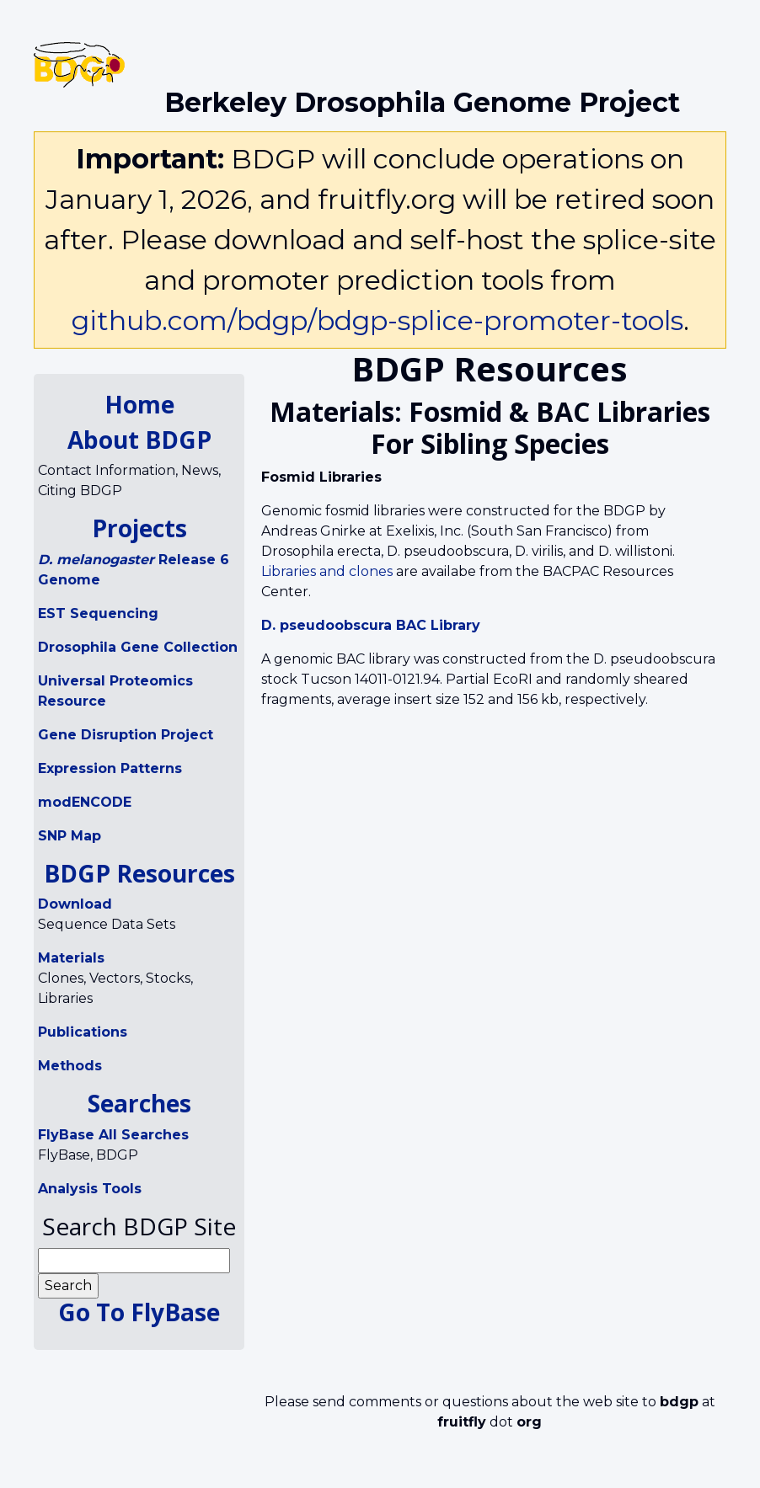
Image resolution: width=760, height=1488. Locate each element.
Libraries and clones (327, 571)
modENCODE (84, 802)
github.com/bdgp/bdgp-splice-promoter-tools (377, 320)
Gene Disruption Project (125, 735)
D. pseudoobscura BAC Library (370, 625)
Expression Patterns (110, 768)
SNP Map (69, 836)
